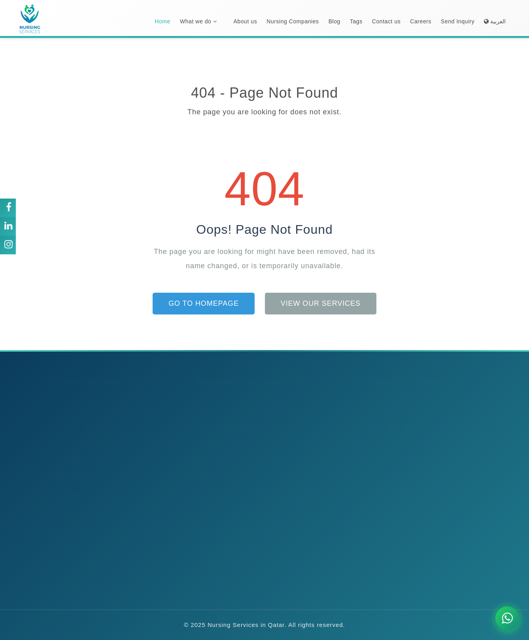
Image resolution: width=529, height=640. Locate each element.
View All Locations (67, 577)
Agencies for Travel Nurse (234, 469)
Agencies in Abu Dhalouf (74, 417)
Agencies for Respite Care (235, 504)
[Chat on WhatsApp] (507, 618)
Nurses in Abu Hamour (387, 435)
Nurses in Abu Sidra (383, 469)
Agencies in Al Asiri (66, 556)
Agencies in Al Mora (67, 400)
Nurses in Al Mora (380, 400)
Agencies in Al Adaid (68, 539)
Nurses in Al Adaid (381, 539)
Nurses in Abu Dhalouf (387, 417)
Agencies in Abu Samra (72, 452)
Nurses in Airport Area (387, 522)
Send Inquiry (457, 21)
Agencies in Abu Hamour (74, 435)
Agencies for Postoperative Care (244, 556)
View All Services (223, 577)
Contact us (386, 21)
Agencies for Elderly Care (234, 400)
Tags (356, 21)
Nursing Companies (292, 21)
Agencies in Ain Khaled (72, 487)
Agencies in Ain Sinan (70, 504)
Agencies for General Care (235, 522)
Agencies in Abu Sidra (70, 469)
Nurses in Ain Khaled (385, 487)
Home (162, 21)
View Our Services (321, 303)
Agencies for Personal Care (237, 539)
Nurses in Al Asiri (379, 556)
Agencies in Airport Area (74, 522)
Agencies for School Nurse (235, 435)
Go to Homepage (203, 303)
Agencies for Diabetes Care (237, 452)
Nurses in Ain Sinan (383, 504)
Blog (334, 21)
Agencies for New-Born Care (238, 417)
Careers (420, 21)
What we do (198, 21)
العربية (495, 21)
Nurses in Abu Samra (385, 452)
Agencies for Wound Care (234, 487)
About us (245, 21)
